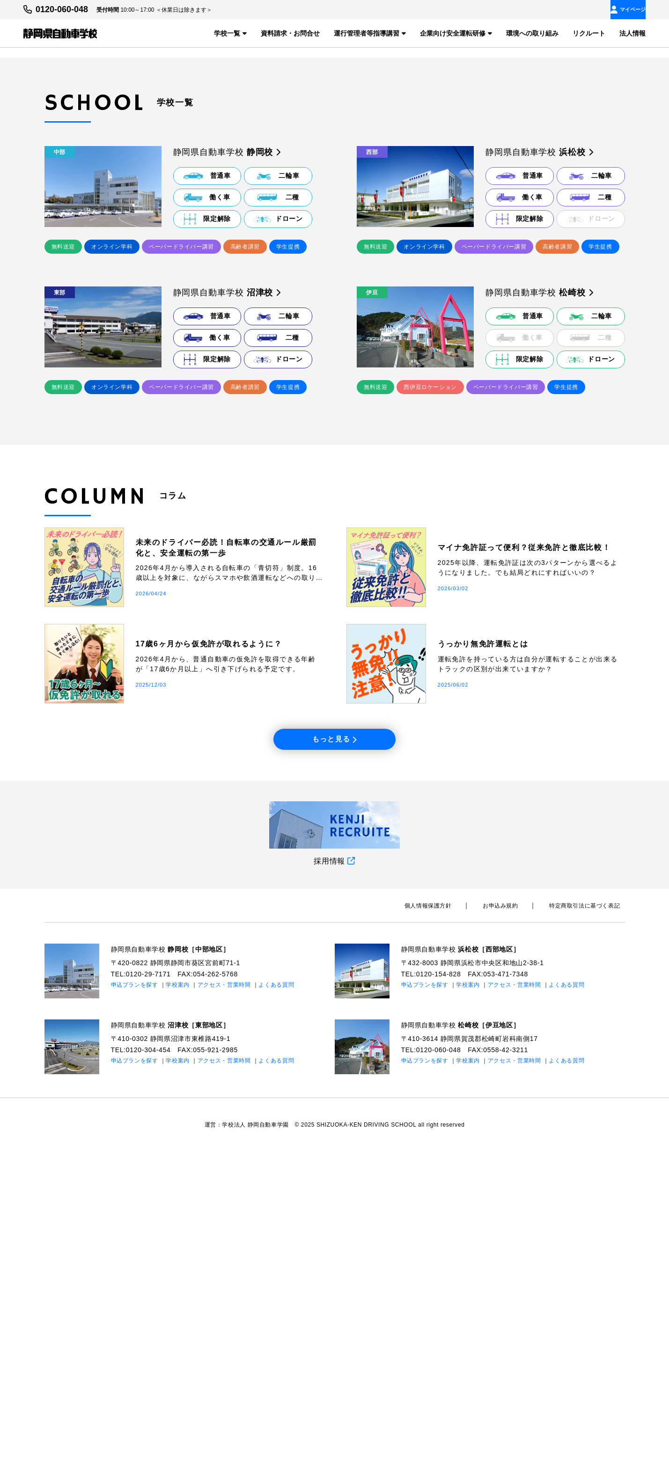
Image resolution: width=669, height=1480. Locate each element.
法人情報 (632, 33)
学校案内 (178, 1313)
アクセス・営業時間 (224, 1313)
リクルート (589, 33)
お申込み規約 (515, 1234)
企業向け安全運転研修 (456, 33)
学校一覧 (230, 33)
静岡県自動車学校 (178, 1278)
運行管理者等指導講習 (370, 33)
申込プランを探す (135, 1313)
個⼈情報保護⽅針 (452, 1234)
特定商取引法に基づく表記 (589, 1234)
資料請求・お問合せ (290, 33)
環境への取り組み (532, 33)
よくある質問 (276, 1313)
